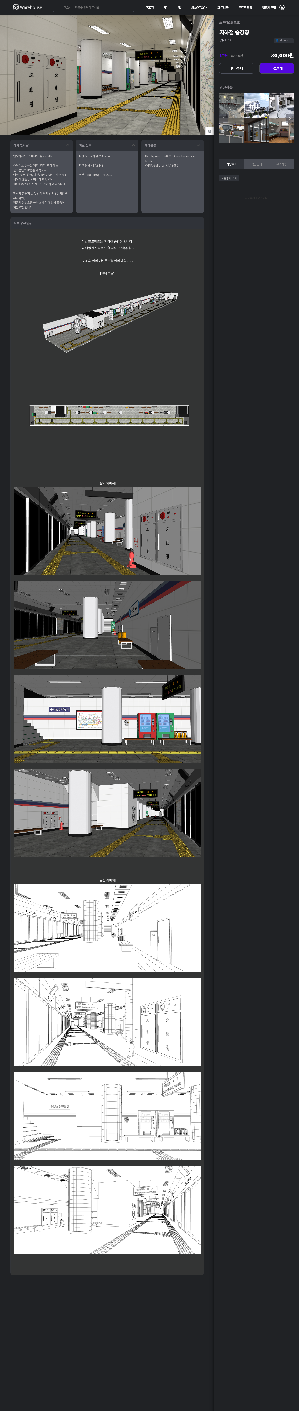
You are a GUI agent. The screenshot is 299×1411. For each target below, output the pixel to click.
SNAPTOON (199, 7)
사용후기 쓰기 (229, 178)
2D (179, 7)
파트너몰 (222, 7)
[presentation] (223, 118)
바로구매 (277, 68)
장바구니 (237, 68)
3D (165, 7)
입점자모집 (269, 7)
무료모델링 (245, 7)
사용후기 (232, 164)
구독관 (149, 7)
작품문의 (256, 164)
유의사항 (281, 164)
